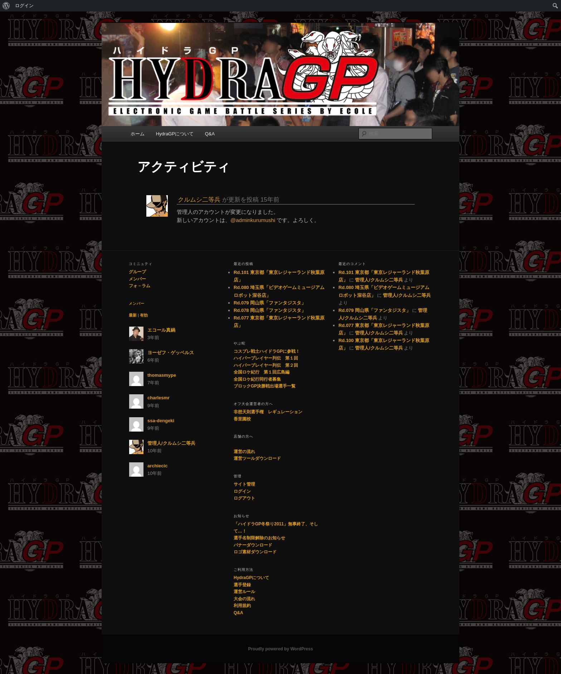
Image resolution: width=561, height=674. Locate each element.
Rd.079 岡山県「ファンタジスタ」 (270, 302)
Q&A (210, 133)
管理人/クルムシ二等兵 (171, 443)
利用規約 (242, 605)
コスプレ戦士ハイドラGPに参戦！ (267, 351)
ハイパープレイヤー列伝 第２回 (266, 365)
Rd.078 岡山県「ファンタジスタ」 (270, 310)
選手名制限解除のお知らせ (259, 537)
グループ (137, 271)
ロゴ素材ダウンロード (255, 551)
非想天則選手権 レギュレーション (268, 411)
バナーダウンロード (253, 545)
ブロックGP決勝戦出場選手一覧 (265, 386)
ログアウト (244, 498)
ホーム (138, 133)
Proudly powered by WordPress (280, 648)
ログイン (24, 5)
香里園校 (242, 419)
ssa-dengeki (160, 420)
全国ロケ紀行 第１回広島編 (261, 372)
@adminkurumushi (252, 220)
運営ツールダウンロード (257, 458)
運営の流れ (244, 451)
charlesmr (158, 397)
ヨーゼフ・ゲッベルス (170, 352)
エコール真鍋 (161, 330)
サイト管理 (244, 484)
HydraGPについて (175, 133)
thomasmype (161, 375)
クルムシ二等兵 (199, 199)
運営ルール (244, 591)
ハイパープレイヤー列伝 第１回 (266, 358)
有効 (144, 315)
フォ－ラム (139, 285)
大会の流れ (244, 598)
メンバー (137, 278)
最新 (133, 315)
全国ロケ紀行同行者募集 (257, 379)
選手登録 (242, 584)
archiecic (157, 465)
